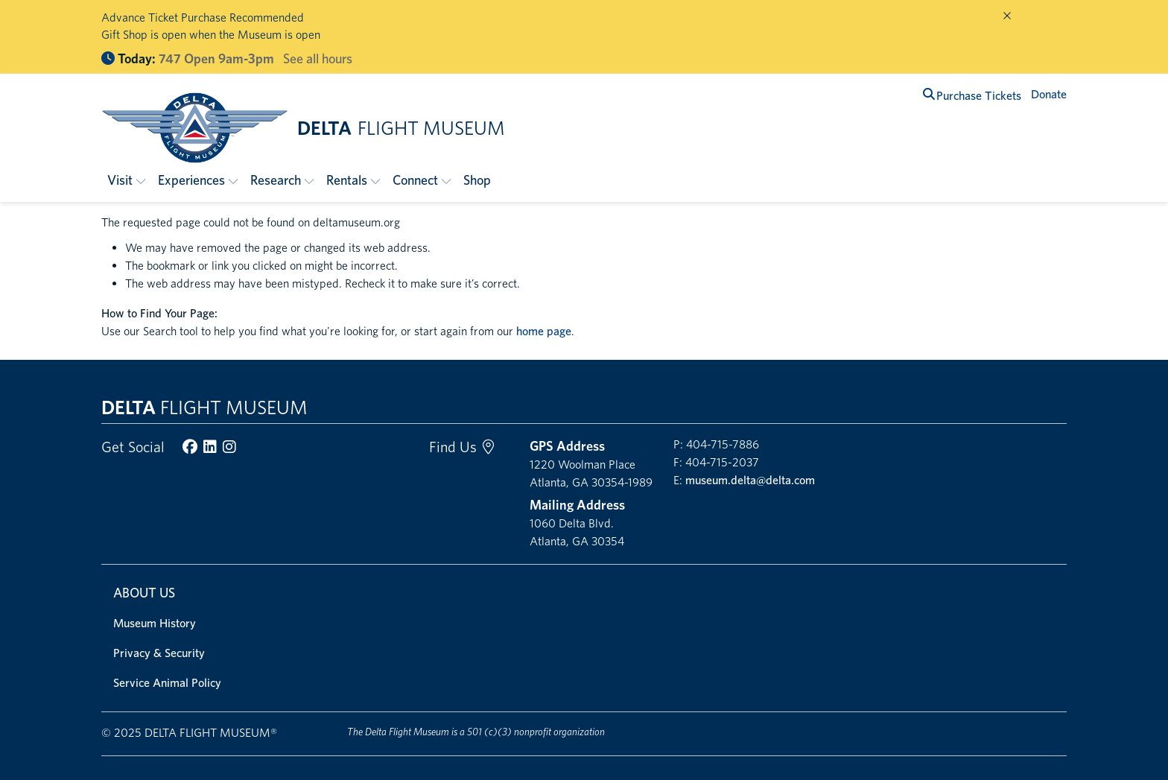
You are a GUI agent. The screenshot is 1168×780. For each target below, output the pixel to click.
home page (543, 331)
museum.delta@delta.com (750, 480)
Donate (1049, 94)
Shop (477, 180)
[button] (126, 180)
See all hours (317, 58)
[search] (929, 94)
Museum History (154, 623)
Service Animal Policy (167, 683)
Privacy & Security (159, 653)
